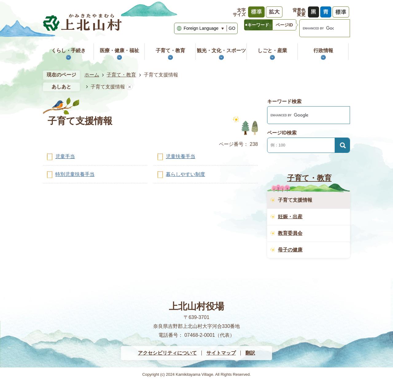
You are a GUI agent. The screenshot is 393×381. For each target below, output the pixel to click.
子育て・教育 (170, 50)
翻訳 (250, 353)
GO (232, 28)
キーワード (258, 24)
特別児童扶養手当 (75, 174)
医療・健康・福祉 (119, 50)
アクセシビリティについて (167, 353)
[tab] (258, 24)
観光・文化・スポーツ (221, 50)
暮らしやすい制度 (185, 174)
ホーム (91, 74)
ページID (284, 24)
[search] (317, 28)
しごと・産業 (272, 50)
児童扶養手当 (180, 156)
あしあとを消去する (129, 87)
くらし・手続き (68, 50)
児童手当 (65, 156)
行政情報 (323, 50)
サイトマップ (221, 353)
